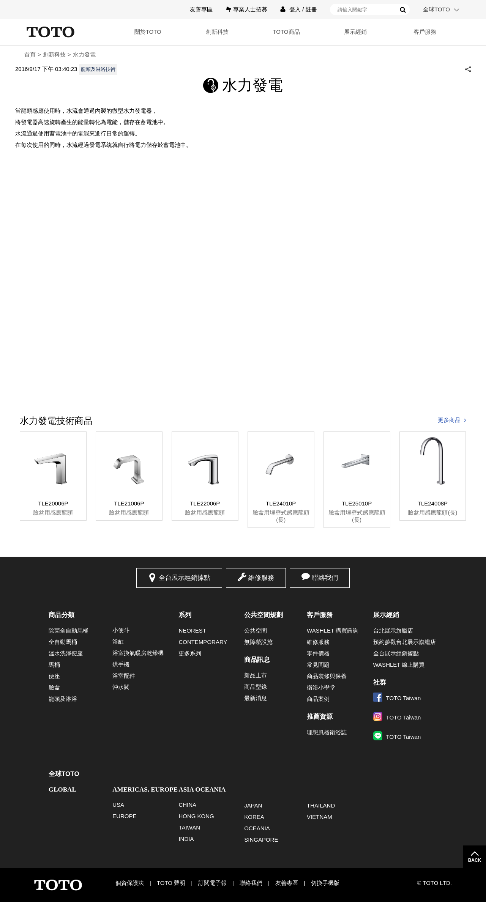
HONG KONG (196, 816)
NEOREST (192, 630)
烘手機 (120, 664)
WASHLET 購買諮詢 (332, 630)
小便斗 (120, 630)
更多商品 (449, 420)
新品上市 (255, 675)
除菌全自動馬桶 (68, 630)
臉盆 (54, 687)
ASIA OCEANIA (202, 789)
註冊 (311, 9)
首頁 (30, 54)
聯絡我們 (325, 577)
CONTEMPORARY (202, 642)
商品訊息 (257, 659)
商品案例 (318, 699)
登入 (295, 9)
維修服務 (261, 577)
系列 (184, 615)
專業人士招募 (250, 9)
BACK (474, 860)
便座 (54, 676)
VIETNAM (319, 817)
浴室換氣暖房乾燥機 (138, 653)
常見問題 (318, 664)
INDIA (186, 839)
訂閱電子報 (212, 883)
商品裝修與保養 (327, 676)
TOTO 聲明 (171, 883)
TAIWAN (189, 827)
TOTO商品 (286, 31)
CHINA (187, 804)
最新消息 (255, 698)
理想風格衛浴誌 (327, 732)
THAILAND (321, 805)
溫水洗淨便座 (66, 653)
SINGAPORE (261, 839)
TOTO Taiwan (397, 698)
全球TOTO (436, 9)
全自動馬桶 (63, 642)
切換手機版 (325, 883)
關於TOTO (147, 31)
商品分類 (61, 615)
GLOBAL (62, 789)
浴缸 (118, 641)
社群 (379, 682)
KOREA (254, 817)
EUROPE (124, 816)
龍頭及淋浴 (63, 699)
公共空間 (255, 630)
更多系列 (189, 653)
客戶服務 (424, 31)
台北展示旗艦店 (393, 630)
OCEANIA (257, 828)
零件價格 (318, 653)
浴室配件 (123, 675)
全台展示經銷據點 (184, 577)
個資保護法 (129, 883)
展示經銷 (355, 31)
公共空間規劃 (263, 615)
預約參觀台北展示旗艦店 (404, 642)
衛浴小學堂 (321, 687)
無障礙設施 (258, 642)
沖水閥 (120, 687)
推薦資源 (320, 716)
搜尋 (403, 10)
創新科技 (217, 31)
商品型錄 (255, 686)
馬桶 (54, 664)
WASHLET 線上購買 (399, 664)
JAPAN (253, 805)
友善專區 (201, 9)
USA (118, 804)
